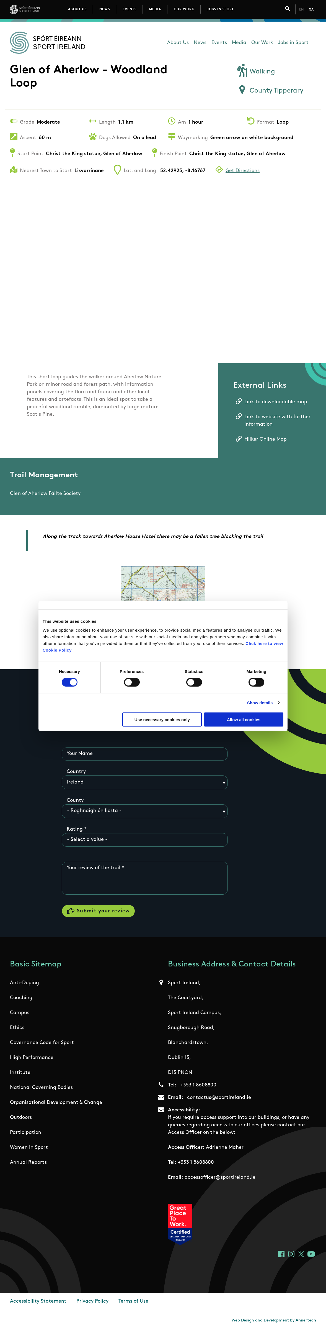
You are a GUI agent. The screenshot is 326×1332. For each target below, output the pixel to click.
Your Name (80, 753)
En (301, 9)
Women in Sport (29, 1148)
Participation (25, 1133)
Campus (19, 1014)
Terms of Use (133, 1302)
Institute (20, 1073)
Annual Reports (28, 1163)
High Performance (31, 1058)
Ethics (17, 1029)
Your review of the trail (93, 868)
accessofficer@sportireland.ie (220, 1178)
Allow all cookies (243, 719)
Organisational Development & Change (56, 1103)
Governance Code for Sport (42, 1044)
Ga (311, 9)
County (75, 800)
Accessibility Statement (38, 1302)
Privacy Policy (92, 1302)
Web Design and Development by (274, 1322)
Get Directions (243, 170)
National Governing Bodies (41, 1088)
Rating (75, 829)
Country (76, 772)
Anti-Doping (24, 984)
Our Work (184, 9)
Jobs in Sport (220, 9)
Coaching (21, 999)
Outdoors (21, 1118)
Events (129, 9)
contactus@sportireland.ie (219, 1098)
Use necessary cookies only (162, 719)
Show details (260, 702)
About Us (77, 9)
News (104, 9)
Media (155, 9)
